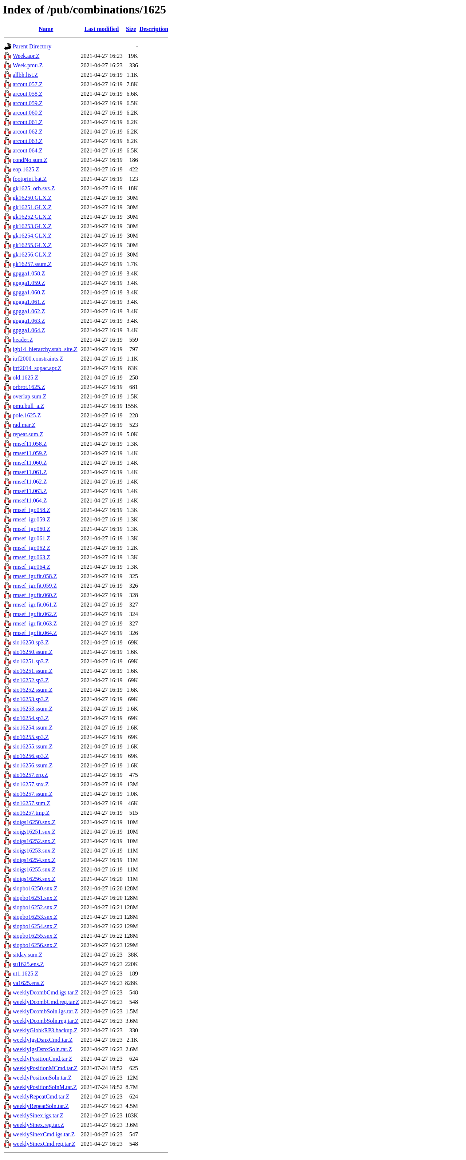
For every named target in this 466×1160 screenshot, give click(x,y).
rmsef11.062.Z (30, 481)
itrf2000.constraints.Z (38, 358)
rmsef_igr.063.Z (31, 557)
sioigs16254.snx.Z (34, 860)
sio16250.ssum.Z (32, 652)
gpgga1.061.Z (29, 302)
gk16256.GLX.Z (32, 254)
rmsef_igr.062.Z (31, 548)
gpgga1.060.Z (29, 292)
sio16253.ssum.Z (32, 709)
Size (131, 29)
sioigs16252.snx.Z (34, 841)
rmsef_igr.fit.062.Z (35, 614)
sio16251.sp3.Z (31, 661)
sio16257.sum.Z (31, 803)
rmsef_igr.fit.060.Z (35, 595)
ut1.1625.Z (25, 973)
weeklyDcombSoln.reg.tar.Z (46, 1021)
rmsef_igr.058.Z (31, 510)
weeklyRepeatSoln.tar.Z (41, 1106)
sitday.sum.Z (28, 955)
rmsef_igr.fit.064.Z (35, 633)
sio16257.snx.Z (31, 784)
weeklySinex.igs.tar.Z (38, 1115)
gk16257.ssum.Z (32, 264)
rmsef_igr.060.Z (31, 529)
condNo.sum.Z (30, 160)
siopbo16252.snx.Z (35, 907)
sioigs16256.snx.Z (34, 879)
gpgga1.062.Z (29, 311)
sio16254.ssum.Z (32, 727)
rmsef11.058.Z (30, 444)
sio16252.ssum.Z (32, 690)
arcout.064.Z (28, 150)
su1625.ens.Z (28, 964)
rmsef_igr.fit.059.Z (35, 586)
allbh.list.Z (25, 75)
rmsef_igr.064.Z (31, 567)
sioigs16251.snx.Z (34, 832)
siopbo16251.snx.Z (35, 898)
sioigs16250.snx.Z (34, 822)
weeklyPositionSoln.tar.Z (42, 1077)
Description (153, 29)
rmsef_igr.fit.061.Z (35, 604)
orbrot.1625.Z (29, 387)
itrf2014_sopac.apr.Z (37, 368)
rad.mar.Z (24, 425)
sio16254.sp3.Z (31, 718)
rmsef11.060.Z (30, 463)
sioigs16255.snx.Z (34, 869)
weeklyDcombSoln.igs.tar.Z (45, 1011)
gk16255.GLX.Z (32, 245)
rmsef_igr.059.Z (31, 519)
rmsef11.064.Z (30, 500)
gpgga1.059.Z (29, 283)
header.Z (23, 340)
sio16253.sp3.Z (31, 699)
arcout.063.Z (28, 141)
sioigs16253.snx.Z (34, 850)
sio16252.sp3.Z (31, 680)
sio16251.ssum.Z (32, 671)
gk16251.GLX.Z (32, 207)
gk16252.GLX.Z (32, 217)
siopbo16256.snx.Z (35, 945)
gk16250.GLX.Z (32, 198)
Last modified (101, 29)
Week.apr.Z (26, 56)
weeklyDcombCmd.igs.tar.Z (46, 992)
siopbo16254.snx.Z (35, 926)
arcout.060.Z (28, 113)
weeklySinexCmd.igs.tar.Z (44, 1134)
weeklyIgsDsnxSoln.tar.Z (42, 1049)
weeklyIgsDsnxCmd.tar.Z (42, 1040)
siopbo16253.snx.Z (35, 917)
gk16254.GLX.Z (32, 236)
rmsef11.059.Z (30, 453)
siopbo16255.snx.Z (35, 936)
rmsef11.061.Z (30, 472)
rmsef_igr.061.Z (31, 538)
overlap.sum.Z (29, 396)
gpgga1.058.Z (29, 273)
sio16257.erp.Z (30, 775)
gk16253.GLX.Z (32, 226)
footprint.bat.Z (30, 179)
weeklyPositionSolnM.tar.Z (45, 1087)
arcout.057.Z (28, 84)
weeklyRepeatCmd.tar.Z (41, 1096)
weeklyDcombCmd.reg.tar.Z (46, 1002)
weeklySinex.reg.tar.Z (38, 1125)
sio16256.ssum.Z (32, 765)
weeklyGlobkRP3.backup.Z (45, 1030)
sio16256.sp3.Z (31, 756)
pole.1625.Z (27, 415)
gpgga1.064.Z (29, 330)
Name (46, 29)
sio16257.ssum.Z (32, 794)
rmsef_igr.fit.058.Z (35, 576)
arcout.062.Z (28, 131)
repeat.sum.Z (28, 434)
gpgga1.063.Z (29, 321)
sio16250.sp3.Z (31, 642)
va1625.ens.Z (28, 983)
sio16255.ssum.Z (32, 746)
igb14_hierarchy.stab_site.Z (45, 349)
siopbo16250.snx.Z (35, 888)
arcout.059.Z (28, 103)
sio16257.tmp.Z (31, 813)
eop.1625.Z (26, 169)
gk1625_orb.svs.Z (34, 188)
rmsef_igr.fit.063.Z (35, 623)
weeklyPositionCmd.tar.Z (42, 1059)
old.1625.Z (25, 377)
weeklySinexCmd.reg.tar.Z (44, 1144)
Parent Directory (32, 46)
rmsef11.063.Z (30, 491)
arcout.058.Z (28, 94)
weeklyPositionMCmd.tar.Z (45, 1068)
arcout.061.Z (28, 122)
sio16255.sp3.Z (31, 737)
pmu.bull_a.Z (28, 406)
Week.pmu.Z (28, 65)
